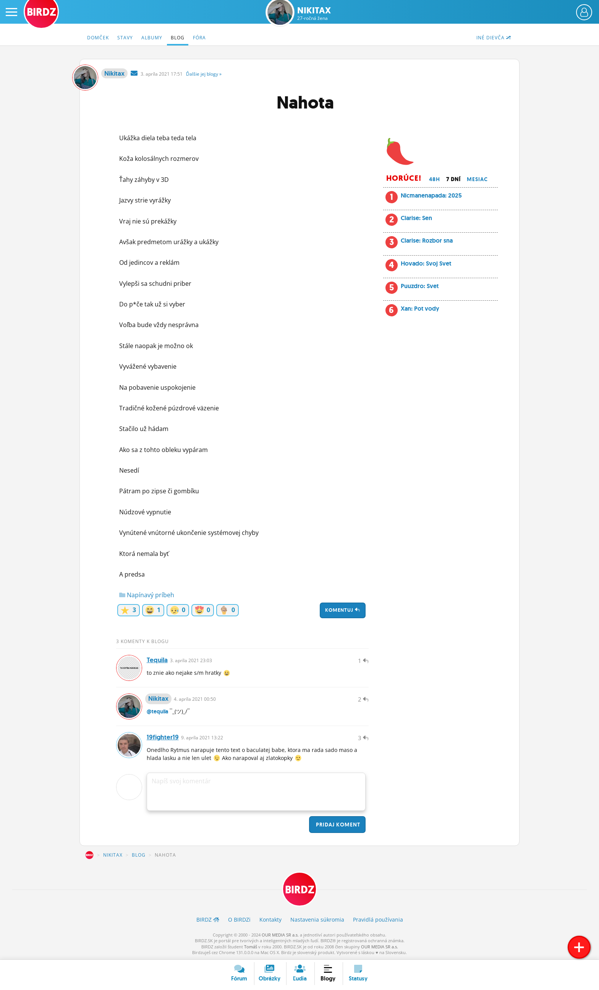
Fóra (199, 37)
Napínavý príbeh (146, 595)
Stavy (125, 37)
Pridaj (337, 824)
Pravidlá (378, 919)
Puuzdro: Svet (420, 286)
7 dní (453, 179)
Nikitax (314, 13)
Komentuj (342, 610)
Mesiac (477, 179)
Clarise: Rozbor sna (427, 241)
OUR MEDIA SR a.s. (280, 935)
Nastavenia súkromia (317, 919)
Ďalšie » (204, 74)
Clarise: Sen (416, 218)
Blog (178, 37)
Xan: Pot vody (420, 309)
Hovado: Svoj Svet (426, 263)
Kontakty (270, 919)
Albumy (151, 37)
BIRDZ (89, 855)
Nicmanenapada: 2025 (431, 195)
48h (434, 179)
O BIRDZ (239, 919)
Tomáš (250, 946)
